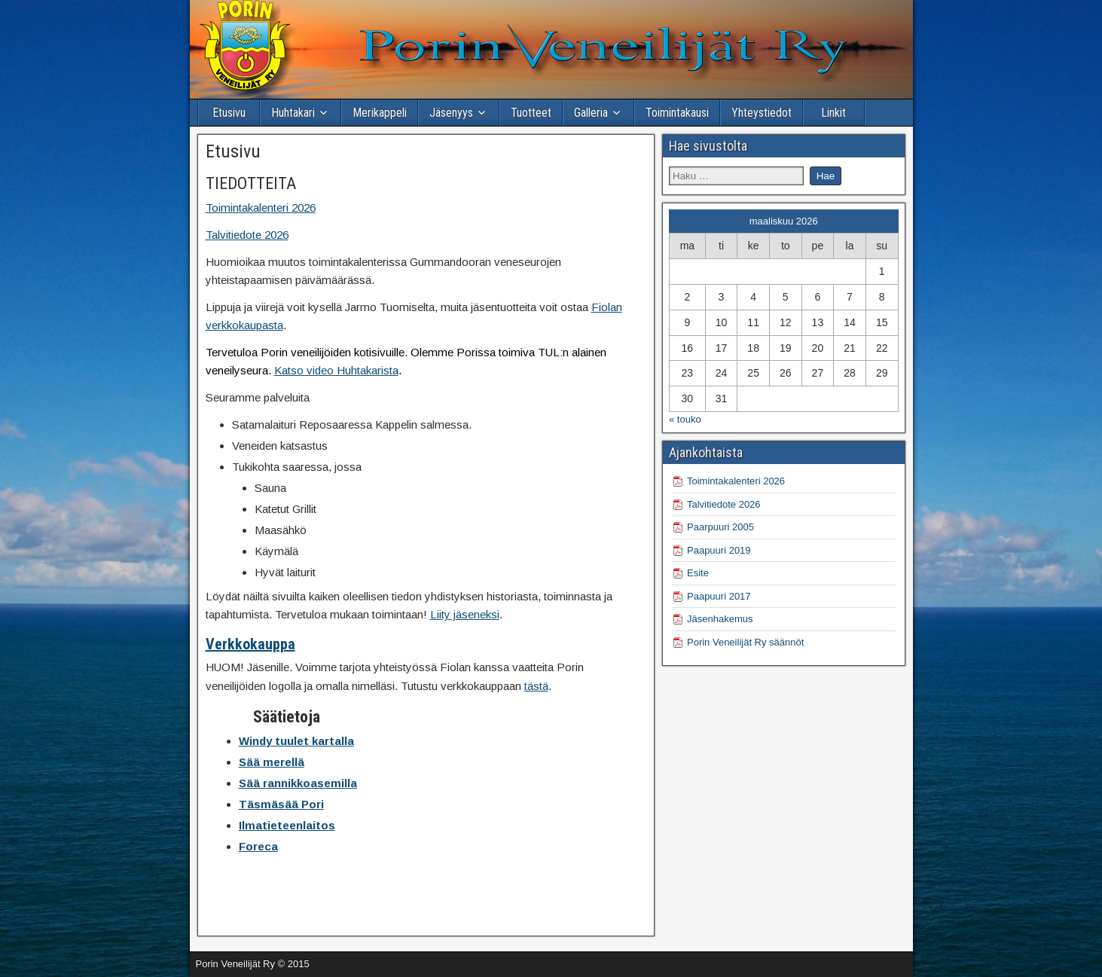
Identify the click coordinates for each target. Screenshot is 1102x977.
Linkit (833, 112)
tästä (536, 685)
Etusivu (229, 112)
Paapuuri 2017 (719, 596)
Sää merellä (271, 762)
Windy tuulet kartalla (296, 740)
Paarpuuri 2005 (720, 527)
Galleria (591, 112)
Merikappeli (380, 112)
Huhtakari (293, 112)
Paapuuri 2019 (719, 550)
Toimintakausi (677, 112)
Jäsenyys (451, 112)
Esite (698, 573)
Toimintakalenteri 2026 (261, 207)
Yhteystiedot (761, 112)
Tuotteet (531, 112)
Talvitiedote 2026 (247, 234)
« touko (685, 419)
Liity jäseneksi (464, 614)
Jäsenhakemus (719, 618)
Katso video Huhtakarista (336, 370)
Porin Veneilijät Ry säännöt (745, 642)
